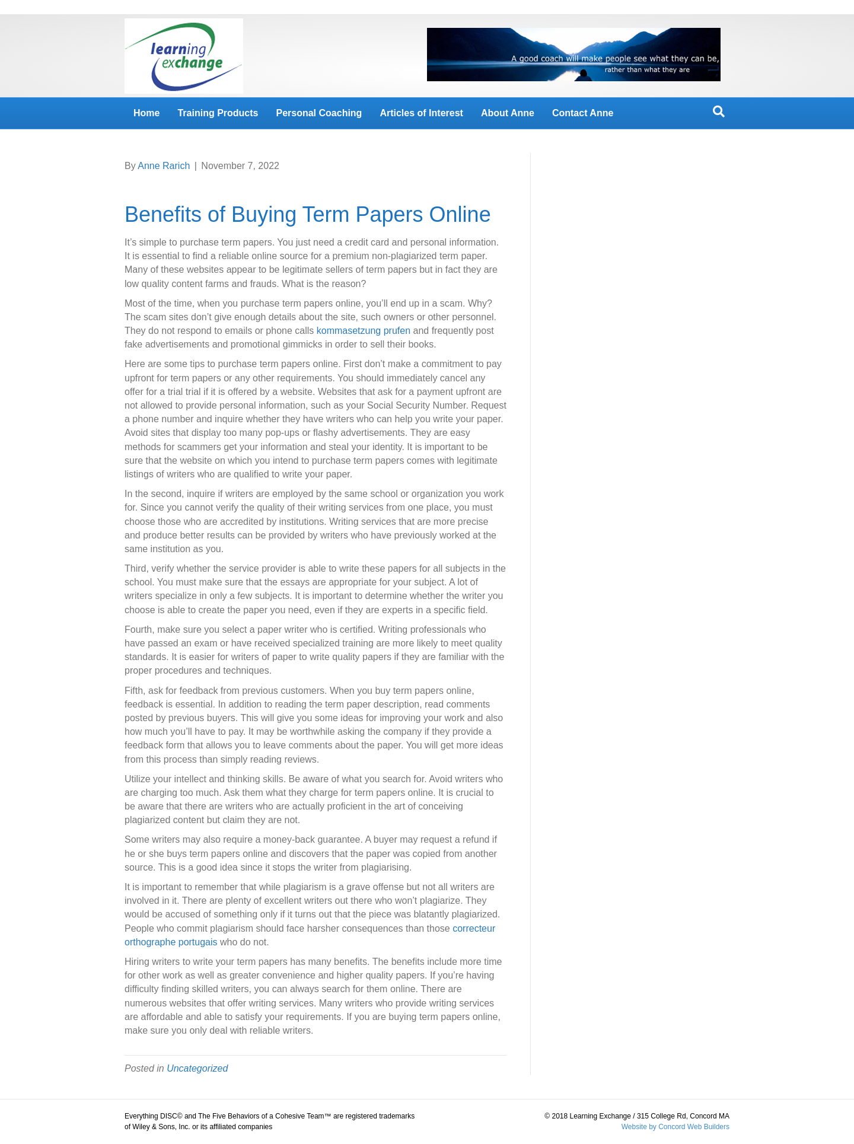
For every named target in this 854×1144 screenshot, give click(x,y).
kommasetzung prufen (363, 331)
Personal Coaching (319, 113)
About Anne (507, 113)
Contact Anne (582, 113)
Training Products (217, 113)
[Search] (718, 111)
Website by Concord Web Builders (675, 1127)
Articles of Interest (421, 113)
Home (146, 113)
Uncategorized (197, 1068)
